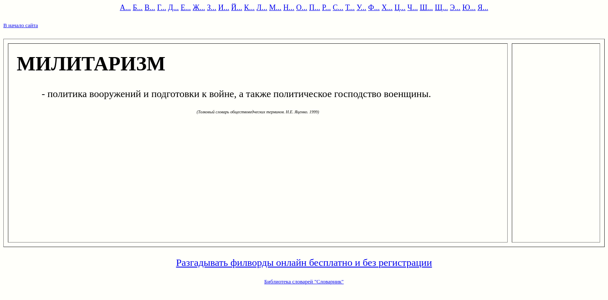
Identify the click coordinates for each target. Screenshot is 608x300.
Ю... (469, 7)
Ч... (412, 7)
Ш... (426, 7)
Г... (161, 7)
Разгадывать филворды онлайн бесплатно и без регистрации (304, 262)
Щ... (441, 7)
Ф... (374, 7)
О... (301, 7)
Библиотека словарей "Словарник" (304, 281)
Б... (138, 7)
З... (212, 7)
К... (249, 7)
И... (223, 7)
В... (150, 7)
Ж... (199, 7)
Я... (483, 7)
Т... (350, 7)
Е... (186, 7)
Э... (455, 7)
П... (314, 7)
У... (361, 7)
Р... (326, 7)
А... (125, 7)
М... (275, 7)
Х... (387, 7)
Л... (262, 7)
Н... (288, 7)
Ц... (400, 7)
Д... (173, 7)
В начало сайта (20, 25)
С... (338, 7)
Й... (236, 7)
